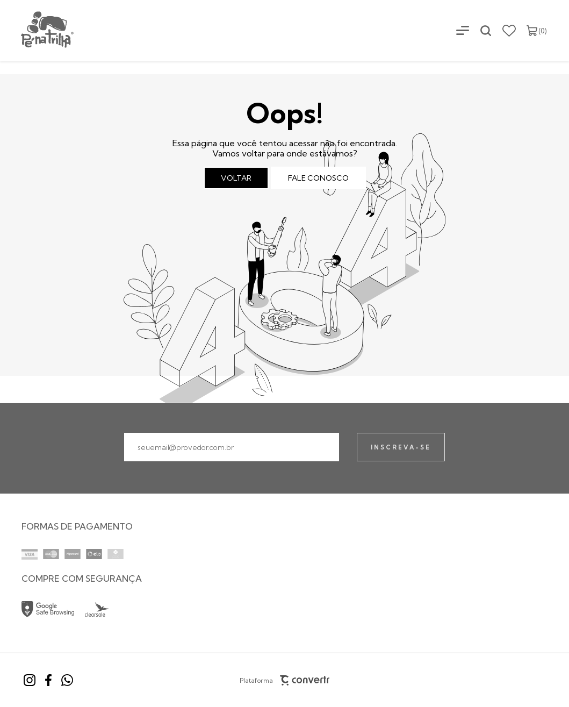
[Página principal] (37, 30)
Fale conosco (318, 178)
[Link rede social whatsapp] (67, 680)
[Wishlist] (509, 30)
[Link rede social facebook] (48, 680)
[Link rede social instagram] (29, 680)
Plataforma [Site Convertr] (284, 680)
